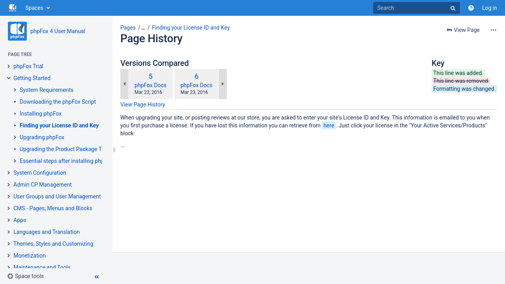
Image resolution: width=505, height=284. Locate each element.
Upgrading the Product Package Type (65, 149)
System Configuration (39, 173)
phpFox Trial (28, 66)
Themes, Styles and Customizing (53, 244)
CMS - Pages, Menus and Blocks (52, 208)
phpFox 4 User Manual (57, 31)
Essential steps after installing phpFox (66, 161)
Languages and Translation (46, 232)
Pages (128, 27)
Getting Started (31, 78)
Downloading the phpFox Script (58, 102)
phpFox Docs (150, 85)
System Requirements (46, 90)
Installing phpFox (41, 113)
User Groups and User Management (57, 196)
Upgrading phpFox (42, 137)
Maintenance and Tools (42, 267)
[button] (25, 276)
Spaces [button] (34, 8)
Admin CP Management (42, 184)
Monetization (29, 255)
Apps (19, 220)
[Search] (416, 8)
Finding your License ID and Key (59, 125)
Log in (489, 8)
